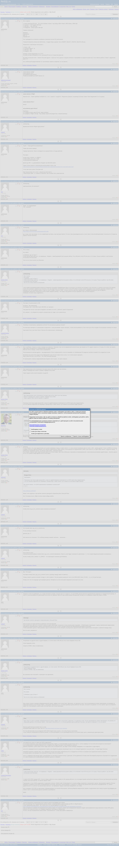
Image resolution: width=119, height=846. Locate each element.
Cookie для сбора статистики (38, 431)
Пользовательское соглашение (37, 424)
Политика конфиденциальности (37, 426)
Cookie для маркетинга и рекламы (40, 433)
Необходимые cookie (36, 429)
